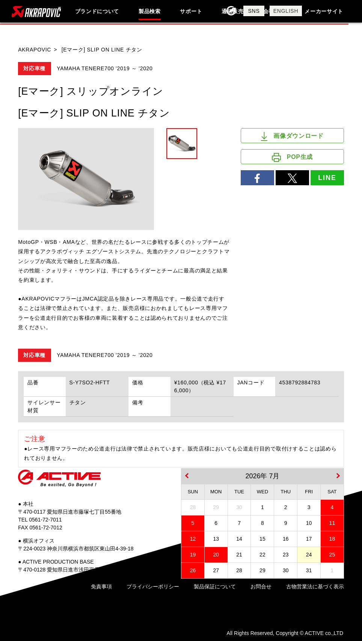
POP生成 (292, 157)
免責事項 (101, 587)
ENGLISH (285, 11)
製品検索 (150, 11)
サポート (191, 11)
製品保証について (215, 587)
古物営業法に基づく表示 (315, 587)
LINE (327, 177)
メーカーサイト (324, 11)
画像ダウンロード (292, 136)
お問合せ (261, 587)
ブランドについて (97, 11)
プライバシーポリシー (153, 587)
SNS (254, 11)
